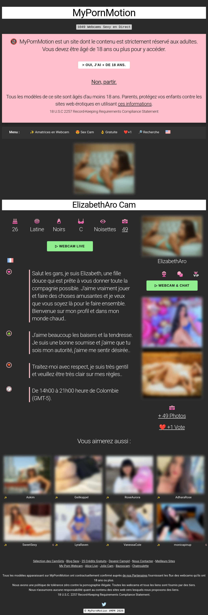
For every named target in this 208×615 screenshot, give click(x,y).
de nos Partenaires (134, 575)
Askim (30, 497)
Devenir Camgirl (119, 561)
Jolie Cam (106, 566)
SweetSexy (29, 545)
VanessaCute (132, 545)
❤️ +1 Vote (172, 427)
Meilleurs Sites (165, 561)
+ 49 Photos (172, 416)
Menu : (14, 132)
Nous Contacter (142, 561)
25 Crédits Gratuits (94, 561)
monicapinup (182, 545)
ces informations (135, 104)
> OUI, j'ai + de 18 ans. (104, 65)
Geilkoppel (82, 497)
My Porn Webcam (71, 566)
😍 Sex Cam (85, 132)
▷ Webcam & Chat (172, 285)
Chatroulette (140, 566)
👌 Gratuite (108, 132)
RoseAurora (132, 497)
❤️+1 (128, 132)
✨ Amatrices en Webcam (49, 132)
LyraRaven (81, 545)
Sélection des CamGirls (48, 561)
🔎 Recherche (148, 132)
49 (125, 229)
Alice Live (91, 566)
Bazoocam (123, 566)
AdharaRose (183, 497)
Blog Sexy (72, 561)
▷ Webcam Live (70, 246)
